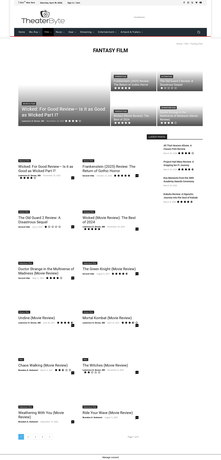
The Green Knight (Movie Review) (109, 269)
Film (187, 43)
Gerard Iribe (88, 175)
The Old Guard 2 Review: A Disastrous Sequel (39, 220)
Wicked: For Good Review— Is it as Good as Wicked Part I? (45, 168)
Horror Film (120, 76)
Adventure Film (168, 108)
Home (179, 43)
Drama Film (24, 312)
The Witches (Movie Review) (105, 365)
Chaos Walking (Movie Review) (43, 365)
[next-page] (49, 437)
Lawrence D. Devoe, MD (29, 175)
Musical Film (29, 104)
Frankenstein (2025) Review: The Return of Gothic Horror (109, 168)
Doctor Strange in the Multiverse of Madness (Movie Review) (46, 271)
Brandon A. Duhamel (28, 370)
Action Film (166, 76)
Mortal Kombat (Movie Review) (107, 318)
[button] (199, 32)
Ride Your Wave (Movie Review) (108, 413)
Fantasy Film (121, 111)
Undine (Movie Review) (36, 318)
